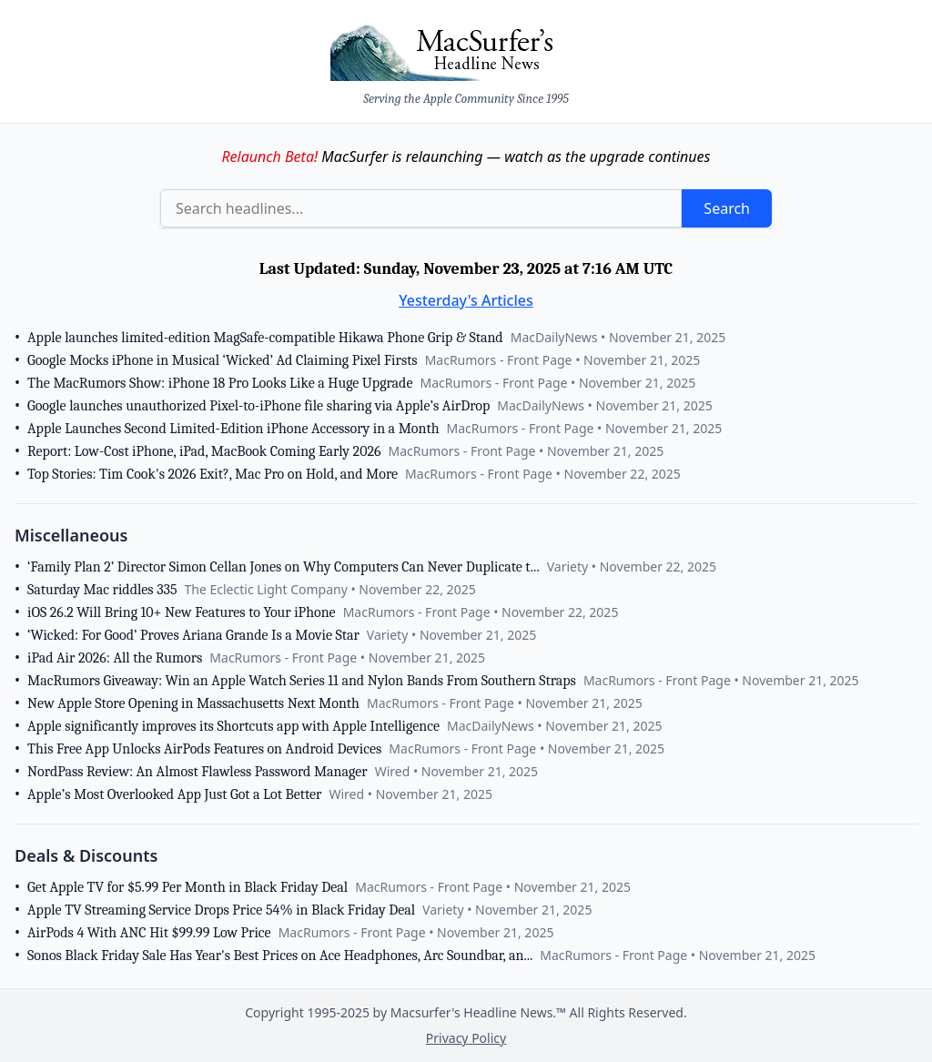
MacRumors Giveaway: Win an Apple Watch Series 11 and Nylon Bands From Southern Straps (301, 681)
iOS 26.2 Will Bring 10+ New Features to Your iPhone (181, 612)
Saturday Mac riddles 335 (102, 590)
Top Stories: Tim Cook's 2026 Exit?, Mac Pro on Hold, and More (212, 474)
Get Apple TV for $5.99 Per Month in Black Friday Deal (187, 887)
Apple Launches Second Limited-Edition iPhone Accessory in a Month (233, 428)
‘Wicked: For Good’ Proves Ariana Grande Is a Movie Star (193, 635)
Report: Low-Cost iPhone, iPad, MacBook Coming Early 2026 (203, 451)
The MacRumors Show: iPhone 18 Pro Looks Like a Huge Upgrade (219, 383)
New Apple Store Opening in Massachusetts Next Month (193, 703)
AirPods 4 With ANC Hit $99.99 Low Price (149, 933)
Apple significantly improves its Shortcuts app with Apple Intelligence (233, 726)
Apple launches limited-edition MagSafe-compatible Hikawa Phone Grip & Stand (265, 337)
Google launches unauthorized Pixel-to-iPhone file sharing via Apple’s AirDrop (258, 406)
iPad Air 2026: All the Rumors (114, 658)
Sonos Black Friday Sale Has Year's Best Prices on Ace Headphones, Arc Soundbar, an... (279, 955)
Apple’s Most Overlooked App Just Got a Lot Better (174, 794)
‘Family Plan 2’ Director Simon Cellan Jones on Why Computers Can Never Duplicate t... (283, 567)
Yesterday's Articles (466, 300)
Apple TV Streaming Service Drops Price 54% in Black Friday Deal (221, 910)
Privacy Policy (466, 1038)
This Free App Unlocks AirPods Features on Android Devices (204, 749)
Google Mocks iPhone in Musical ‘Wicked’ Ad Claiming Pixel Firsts (222, 360)
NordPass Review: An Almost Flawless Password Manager (197, 772)
